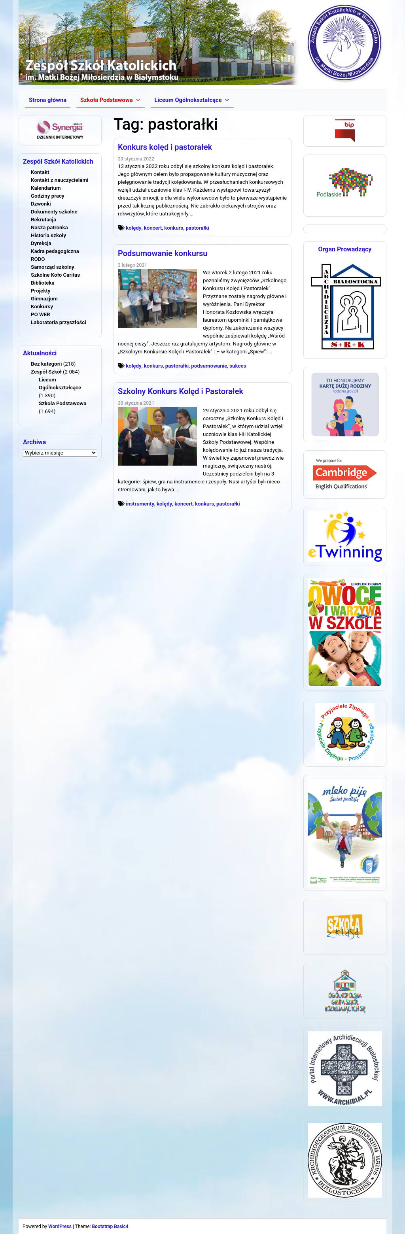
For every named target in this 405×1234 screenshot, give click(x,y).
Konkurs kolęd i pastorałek (165, 147)
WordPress (60, 1226)
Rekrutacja (43, 220)
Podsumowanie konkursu (162, 253)
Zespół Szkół (46, 372)
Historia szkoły (48, 235)
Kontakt (40, 172)
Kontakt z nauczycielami (59, 180)
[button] (110, 100)
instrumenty (140, 504)
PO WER (40, 314)
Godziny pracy (47, 196)
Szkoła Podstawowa (62, 403)
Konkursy (42, 306)
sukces (237, 366)
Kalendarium (46, 188)
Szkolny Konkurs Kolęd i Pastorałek (180, 391)
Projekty (40, 291)
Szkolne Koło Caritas (55, 275)
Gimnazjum (44, 299)
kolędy (133, 228)
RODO (38, 259)
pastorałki (197, 228)
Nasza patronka (49, 227)
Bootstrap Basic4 (110, 1226)
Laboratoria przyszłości (58, 322)
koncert (153, 228)
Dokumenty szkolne (54, 212)
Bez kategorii (46, 364)
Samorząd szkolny (52, 267)
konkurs (173, 228)
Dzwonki (41, 204)
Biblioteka (43, 283)
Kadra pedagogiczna (55, 251)
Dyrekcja (41, 243)
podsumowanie (209, 366)
